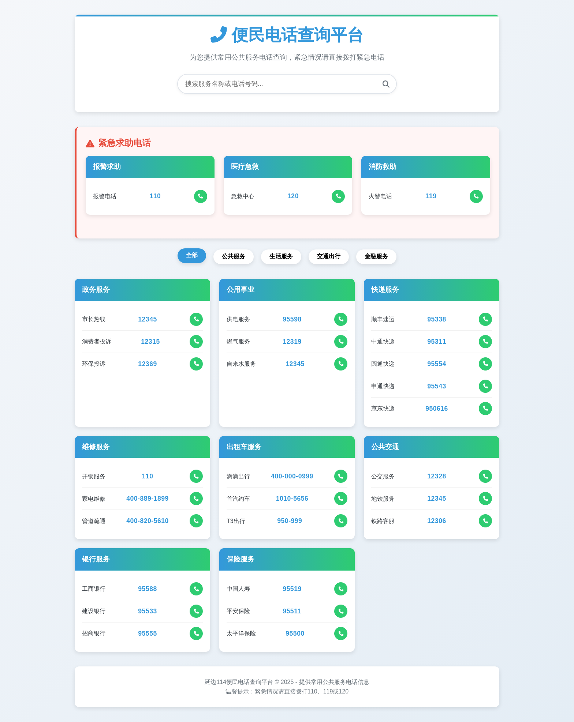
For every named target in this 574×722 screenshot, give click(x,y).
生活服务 (281, 256)
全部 (190, 255)
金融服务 (378, 256)
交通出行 (329, 256)
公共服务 (233, 256)
